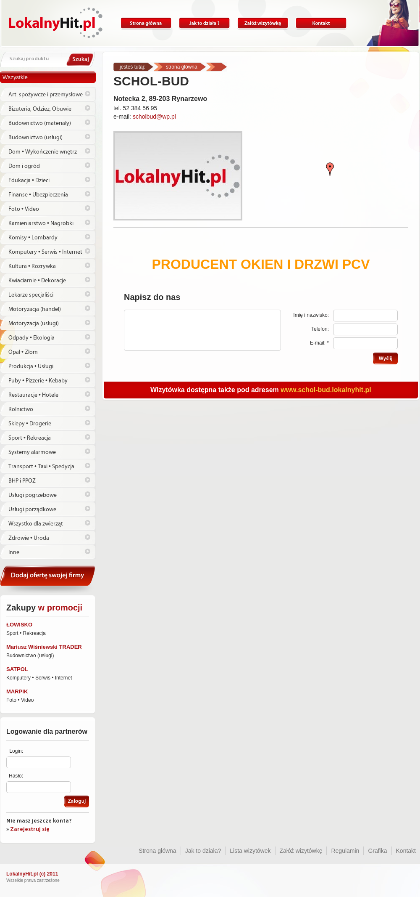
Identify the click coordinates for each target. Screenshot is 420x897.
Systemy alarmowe (32, 452)
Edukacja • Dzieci (29, 180)
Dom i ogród (24, 166)
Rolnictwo (20, 409)
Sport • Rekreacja (29, 438)
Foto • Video (23, 209)
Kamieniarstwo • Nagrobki (41, 223)
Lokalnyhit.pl (55, 22)
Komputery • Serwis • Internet (45, 252)
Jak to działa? (204, 23)
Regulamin (345, 850)
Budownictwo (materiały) (39, 123)
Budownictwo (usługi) (35, 137)
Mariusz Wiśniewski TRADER (44, 647)
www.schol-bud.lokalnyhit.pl (326, 389)
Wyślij (385, 358)
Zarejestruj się (30, 829)
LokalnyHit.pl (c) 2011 (32, 874)
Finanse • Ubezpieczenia (38, 194)
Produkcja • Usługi (30, 366)
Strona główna (146, 23)
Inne (13, 552)
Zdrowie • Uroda (28, 538)
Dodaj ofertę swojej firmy (48, 579)
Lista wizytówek (250, 850)
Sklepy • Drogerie (29, 423)
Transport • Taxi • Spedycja (41, 466)
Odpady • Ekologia (31, 337)
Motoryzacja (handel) (34, 309)
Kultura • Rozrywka (32, 266)
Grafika (377, 850)
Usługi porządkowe (32, 509)
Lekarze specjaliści (30, 295)
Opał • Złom (23, 352)
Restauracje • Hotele (33, 395)
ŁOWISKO (19, 624)
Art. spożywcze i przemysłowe (45, 94)
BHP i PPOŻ (22, 481)
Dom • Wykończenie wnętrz (42, 152)
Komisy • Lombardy (33, 237)
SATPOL (17, 669)
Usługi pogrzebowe (32, 495)
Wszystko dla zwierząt (35, 523)
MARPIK (17, 691)
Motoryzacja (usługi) (33, 323)
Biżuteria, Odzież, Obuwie (39, 109)
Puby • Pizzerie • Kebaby (38, 380)
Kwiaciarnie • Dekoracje (37, 280)
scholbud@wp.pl (154, 116)
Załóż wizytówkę (263, 23)
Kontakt (321, 23)
